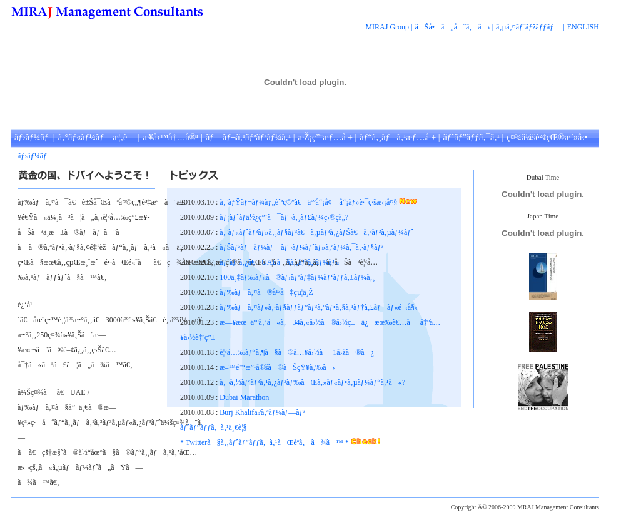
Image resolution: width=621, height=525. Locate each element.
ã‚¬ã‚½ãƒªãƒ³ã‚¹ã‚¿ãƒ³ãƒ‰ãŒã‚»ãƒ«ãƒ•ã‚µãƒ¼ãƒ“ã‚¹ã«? (312, 382)
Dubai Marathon (244, 397)
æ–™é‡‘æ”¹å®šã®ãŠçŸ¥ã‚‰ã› (277, 367)
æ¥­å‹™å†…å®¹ (170, 137)
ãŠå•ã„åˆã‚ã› (452, 27)
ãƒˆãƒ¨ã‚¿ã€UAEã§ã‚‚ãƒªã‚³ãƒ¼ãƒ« (279, 262)
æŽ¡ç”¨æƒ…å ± (325, 137)
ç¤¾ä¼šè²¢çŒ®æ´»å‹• (547, 137)
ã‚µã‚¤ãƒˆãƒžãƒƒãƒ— (528, 27)
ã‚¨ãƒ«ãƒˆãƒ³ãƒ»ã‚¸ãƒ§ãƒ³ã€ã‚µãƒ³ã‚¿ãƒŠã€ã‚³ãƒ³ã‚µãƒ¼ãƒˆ (316, 232)
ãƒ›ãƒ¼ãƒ (32, 137)
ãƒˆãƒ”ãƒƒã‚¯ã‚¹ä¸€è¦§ (213, 427)
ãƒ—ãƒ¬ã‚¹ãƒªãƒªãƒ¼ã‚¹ (248, 137)
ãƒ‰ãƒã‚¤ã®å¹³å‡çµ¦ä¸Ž (266, 292)
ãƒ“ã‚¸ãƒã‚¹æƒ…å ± (398, 137)
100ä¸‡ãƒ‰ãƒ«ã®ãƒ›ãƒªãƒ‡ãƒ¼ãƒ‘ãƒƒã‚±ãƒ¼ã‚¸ (297, 277)
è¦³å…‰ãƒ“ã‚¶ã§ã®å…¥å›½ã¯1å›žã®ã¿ (297, 352)
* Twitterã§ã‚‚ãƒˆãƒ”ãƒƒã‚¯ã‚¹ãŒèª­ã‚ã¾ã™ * (265, 442)
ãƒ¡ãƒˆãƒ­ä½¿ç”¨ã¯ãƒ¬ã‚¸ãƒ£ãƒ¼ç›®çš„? (284, 217)
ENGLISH (583, 27)
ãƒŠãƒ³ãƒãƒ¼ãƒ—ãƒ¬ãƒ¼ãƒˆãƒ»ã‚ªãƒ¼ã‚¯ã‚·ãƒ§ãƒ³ (301, 247)
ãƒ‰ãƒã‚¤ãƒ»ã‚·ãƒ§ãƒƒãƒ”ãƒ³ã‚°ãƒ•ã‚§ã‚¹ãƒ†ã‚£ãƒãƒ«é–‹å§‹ (318, 307)
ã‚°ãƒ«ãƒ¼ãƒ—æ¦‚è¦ (97, 137)
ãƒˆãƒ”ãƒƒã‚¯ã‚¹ (471, 137)
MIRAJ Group (387, 27)
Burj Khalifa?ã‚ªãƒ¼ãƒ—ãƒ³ (262, 412)
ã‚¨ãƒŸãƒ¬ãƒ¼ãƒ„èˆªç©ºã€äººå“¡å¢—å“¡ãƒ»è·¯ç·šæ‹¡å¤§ (309, 202)
